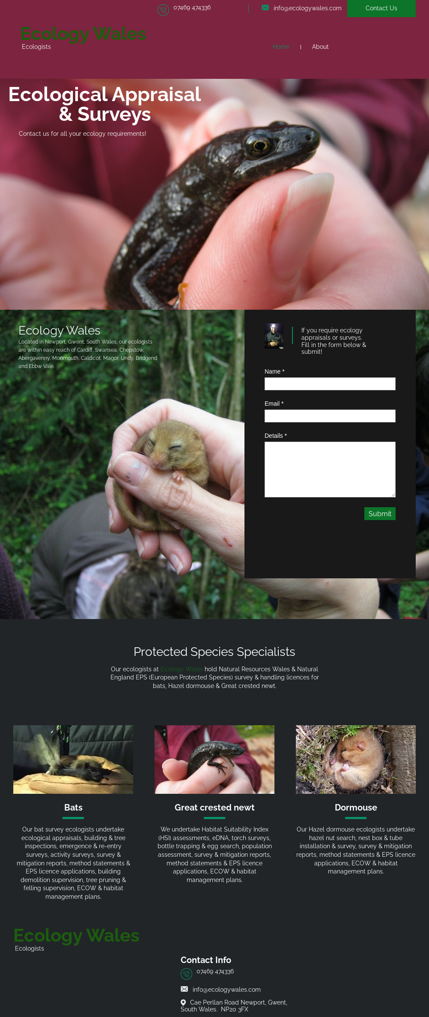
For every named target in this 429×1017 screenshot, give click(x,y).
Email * (274, 403)
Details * (276, 435)
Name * (275, 371)
